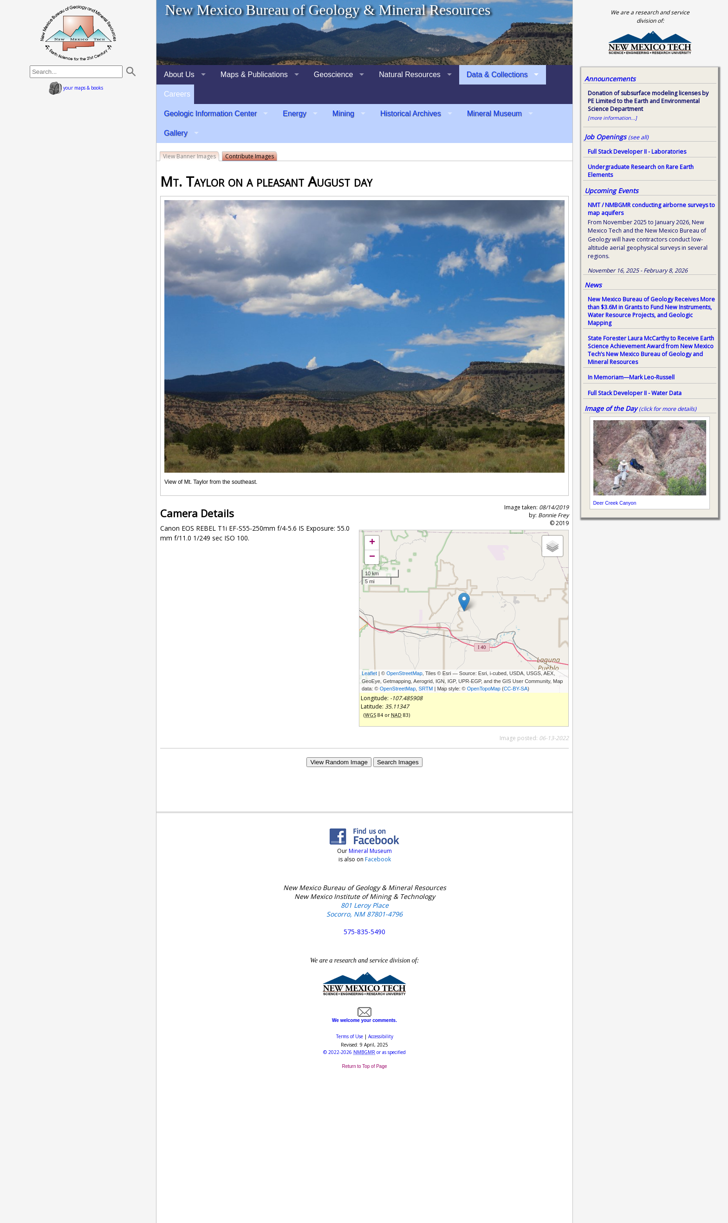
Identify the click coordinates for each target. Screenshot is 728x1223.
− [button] (372, 557)
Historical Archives (410, 113)
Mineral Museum (494, 113)
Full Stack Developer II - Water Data (635, 393)
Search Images (398, 762)
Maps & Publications (254, 74)
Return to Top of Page (364, 1066)
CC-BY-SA (516, 688)
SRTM (425, 688)
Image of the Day (611, 408)
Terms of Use (349, 1036)
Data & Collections (497, 74)
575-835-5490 (364, 931)
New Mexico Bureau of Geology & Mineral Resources (327, 9)
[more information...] (612, 118)
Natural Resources (410, 74)
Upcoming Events (611, 190)
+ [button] (372, 543)
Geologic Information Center (210, 113)
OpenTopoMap (483, 688)
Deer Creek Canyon (615, 503)
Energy (294, 113)
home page (78, 32)
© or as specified (364, 1052)
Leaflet (369, 673)
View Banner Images (189, 156)
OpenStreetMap (404, 673)
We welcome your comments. (364, 1018)
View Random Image (338, 762)
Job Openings (617, 136)
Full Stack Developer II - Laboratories (637, 152)
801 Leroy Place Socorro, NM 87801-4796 (364, 909)
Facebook (378, 859)
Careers (177, 94)
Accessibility (380, 1036)
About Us (179, 74)
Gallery (176, 133)
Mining (343, 113)
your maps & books (76, 88)
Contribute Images (249, 156)
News (593, 284)
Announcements (610, 78)
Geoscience (333, 74)
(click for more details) (667, 409)
